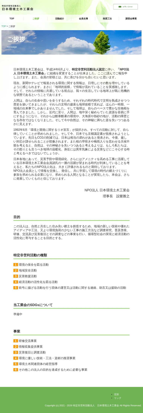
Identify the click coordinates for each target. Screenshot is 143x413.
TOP (11, 18)
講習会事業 (131, 18)
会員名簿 (83, 18)
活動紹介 (59, 18)
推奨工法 (107, 18)
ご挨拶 (35, 18)
